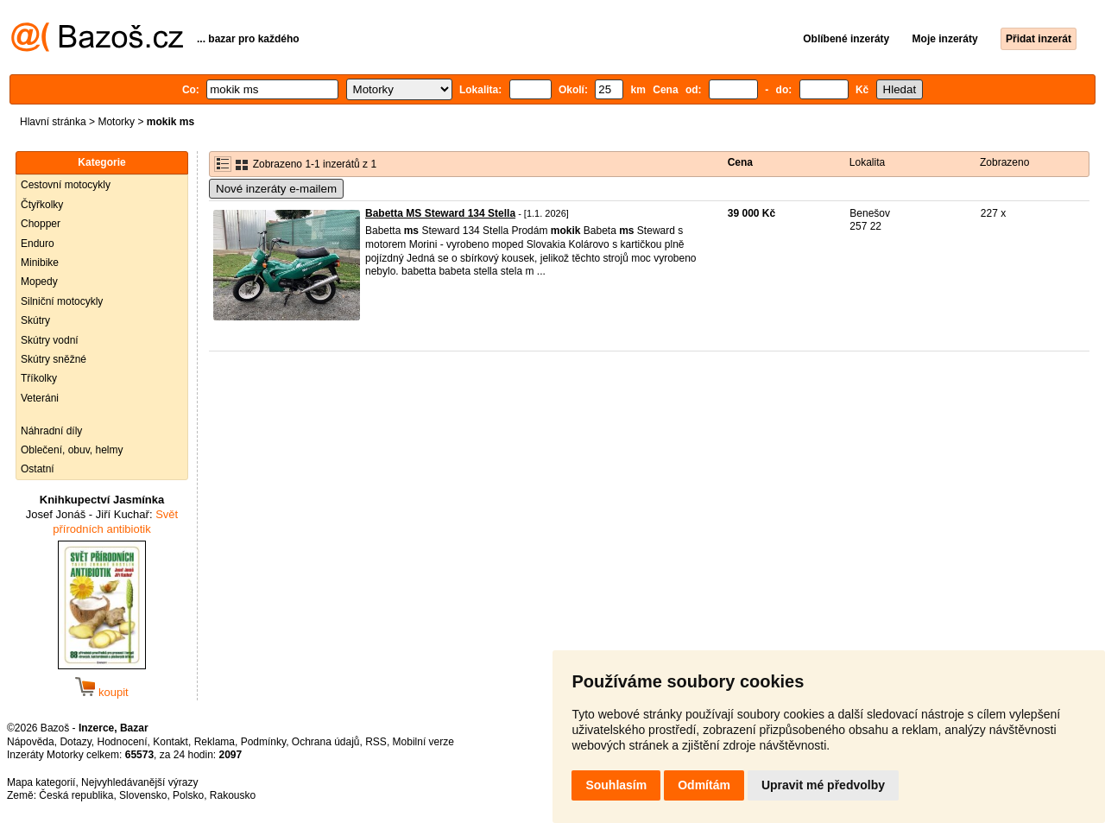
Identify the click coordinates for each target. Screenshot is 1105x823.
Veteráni (40, 398)
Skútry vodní (50, 340)
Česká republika (76, 795)
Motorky (116, 122)
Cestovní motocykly (65, 185)
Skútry (35, 320)
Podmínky (263, 742)
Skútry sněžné (53, 359)
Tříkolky (39, 378)
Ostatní (37, 469)
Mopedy (39, 281)
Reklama (214, 742)
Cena (740, 162)
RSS (376, 742)
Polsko (188, 795)
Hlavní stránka (53, 122)
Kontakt (170, 742)
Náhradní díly (51, 431)
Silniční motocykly (62, 301)
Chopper (40, 224)
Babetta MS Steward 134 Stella (440, 213)
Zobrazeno (1004, 162)
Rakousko (233, 795)
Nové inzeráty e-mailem (276, 188)
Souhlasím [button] (616, 785)
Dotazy (75, 742)
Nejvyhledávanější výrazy (139, 782)
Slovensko (143, 795)
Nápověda (30, 742)
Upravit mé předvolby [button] (823, 785)
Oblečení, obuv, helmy (72, 450)
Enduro (37, 243)
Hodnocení (123, 742)
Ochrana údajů (326, 742)
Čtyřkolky (42, 205)
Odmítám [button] (704, 785)
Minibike (40, 262)
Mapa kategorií (41, 782)
